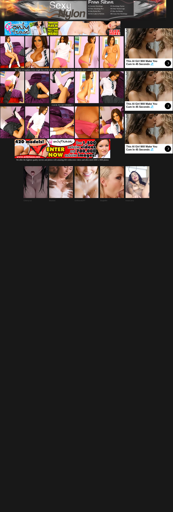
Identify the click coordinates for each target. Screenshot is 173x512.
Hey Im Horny (118, 11)
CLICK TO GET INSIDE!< (62, 105)
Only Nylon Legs (119, 9)
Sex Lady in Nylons (97, 14)
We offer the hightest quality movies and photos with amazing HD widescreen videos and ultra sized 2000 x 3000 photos (62, 158)
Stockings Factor (118, 6)
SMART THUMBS (92, 432)
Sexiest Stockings (96, 6)
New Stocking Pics (97, 9)
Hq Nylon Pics (95, 11)
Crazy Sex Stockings (120, 14)
